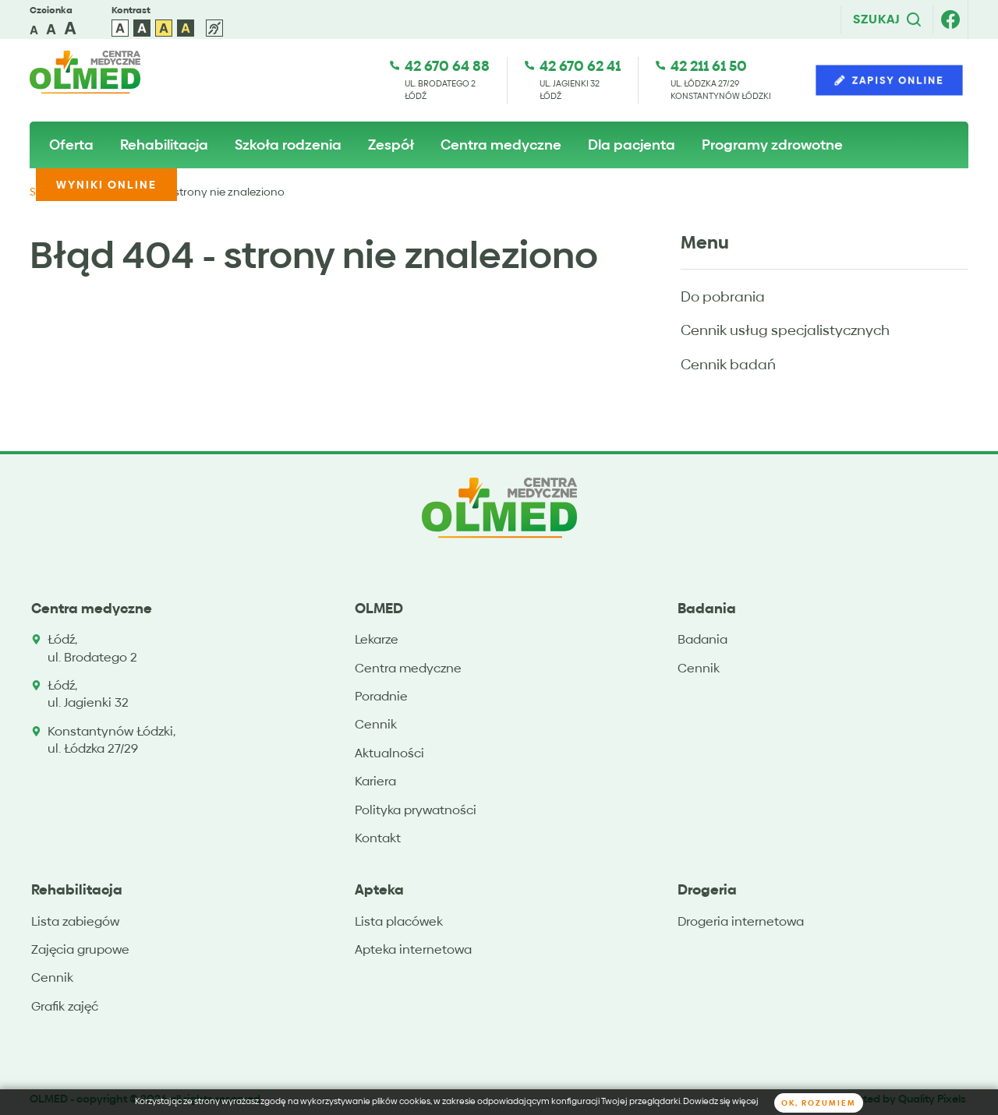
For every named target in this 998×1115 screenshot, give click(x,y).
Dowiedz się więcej (721, 1101)
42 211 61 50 (709, 66)
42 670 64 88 (447, 66)
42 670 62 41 (580, 66)
